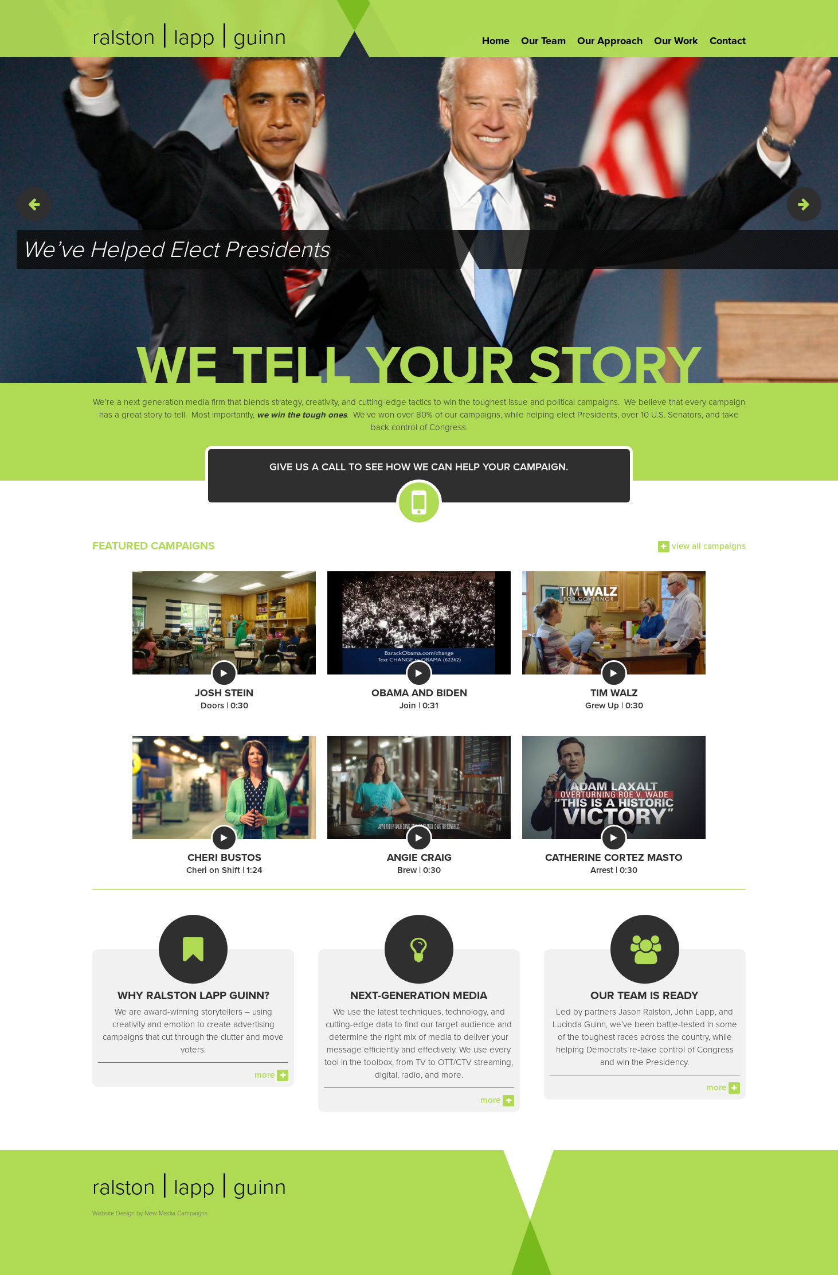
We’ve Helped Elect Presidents (175, 249)
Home (496, 40)
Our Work (676, 40)
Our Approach (610, 40)
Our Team (543, 40)
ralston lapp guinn (189, 37)
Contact (728, 40)
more (271, 1075)
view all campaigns (702, 546)
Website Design (113, 1213)
